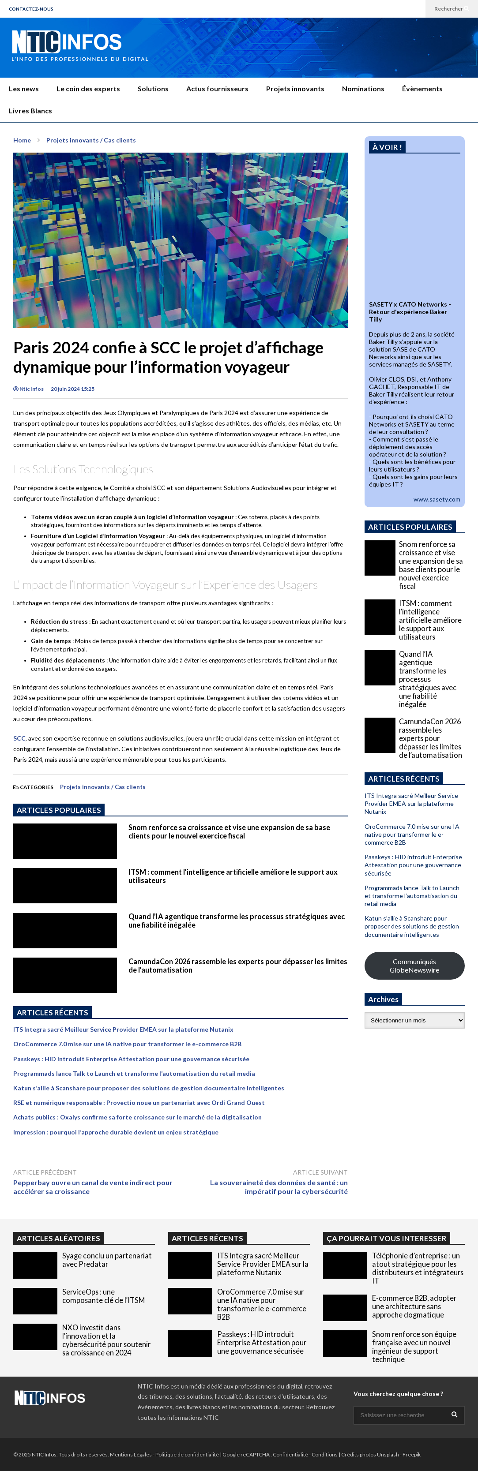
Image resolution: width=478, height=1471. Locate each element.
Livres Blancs (30, 110)
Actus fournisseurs (217, 88)
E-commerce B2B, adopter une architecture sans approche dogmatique (414, 1306)
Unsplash (388, 1454)
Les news (24, 88)
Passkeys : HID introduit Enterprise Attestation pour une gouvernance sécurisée (131, 1059)
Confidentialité (290, 1454)
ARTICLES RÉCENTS (207, 1238)
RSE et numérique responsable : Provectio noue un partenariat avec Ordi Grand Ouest (139, 1102)
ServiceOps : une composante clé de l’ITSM (103, 1296)
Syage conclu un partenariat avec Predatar (107, 1259)
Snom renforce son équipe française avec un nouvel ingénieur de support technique (414, 1346)
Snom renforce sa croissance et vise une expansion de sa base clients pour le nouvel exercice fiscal (229, 831)
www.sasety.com (437, 499)
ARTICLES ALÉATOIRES (58, 1238)
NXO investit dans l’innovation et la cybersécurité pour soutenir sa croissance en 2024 (106, 1340)
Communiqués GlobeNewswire (414, 965)
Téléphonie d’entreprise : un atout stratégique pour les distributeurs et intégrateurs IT (417, 1268)
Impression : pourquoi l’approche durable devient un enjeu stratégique (115, 1132)
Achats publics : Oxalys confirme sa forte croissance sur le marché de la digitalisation (137, 1117)
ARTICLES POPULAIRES (59, 810)
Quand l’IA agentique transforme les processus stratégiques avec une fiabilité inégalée (427, 679)
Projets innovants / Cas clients (103, 786)
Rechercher (451, 8)
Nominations (363, 88)
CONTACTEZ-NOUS (31, 8)
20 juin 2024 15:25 (72, 389)
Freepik (412, 1454)
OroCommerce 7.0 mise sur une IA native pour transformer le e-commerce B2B (127, 1044)
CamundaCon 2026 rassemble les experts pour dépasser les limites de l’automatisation (430, 738)
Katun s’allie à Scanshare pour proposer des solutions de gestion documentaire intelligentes (148, 1088)
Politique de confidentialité (187, 1454)
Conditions (325, 1454)
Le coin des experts (88, 88)
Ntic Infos (28, 389)
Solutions (153, 88)
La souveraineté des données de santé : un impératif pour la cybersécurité (279, 1187)
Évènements (422, 88)
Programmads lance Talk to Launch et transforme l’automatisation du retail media (134, 1073)
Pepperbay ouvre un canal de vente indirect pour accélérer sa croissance (93, 1187)
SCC (19, 738)
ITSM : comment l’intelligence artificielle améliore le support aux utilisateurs (430, 620)
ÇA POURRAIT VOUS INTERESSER (387, 1238)
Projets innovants (295, 88)
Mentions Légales (131, 1454)
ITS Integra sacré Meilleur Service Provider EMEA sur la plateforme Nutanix (123, 1029)
